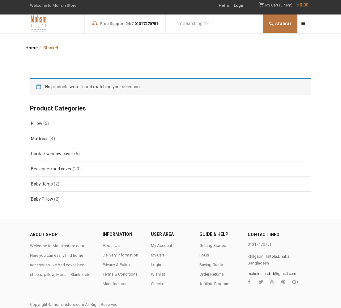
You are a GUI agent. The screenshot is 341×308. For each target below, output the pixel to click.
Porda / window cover (52, 153)
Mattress (40, 138)
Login (239, 5)
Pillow (36, 123)
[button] (288, 5)
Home (31, 47)
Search (280, 24)
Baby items (42, 183)
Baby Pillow (42, 199)
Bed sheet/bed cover (51, 168)
